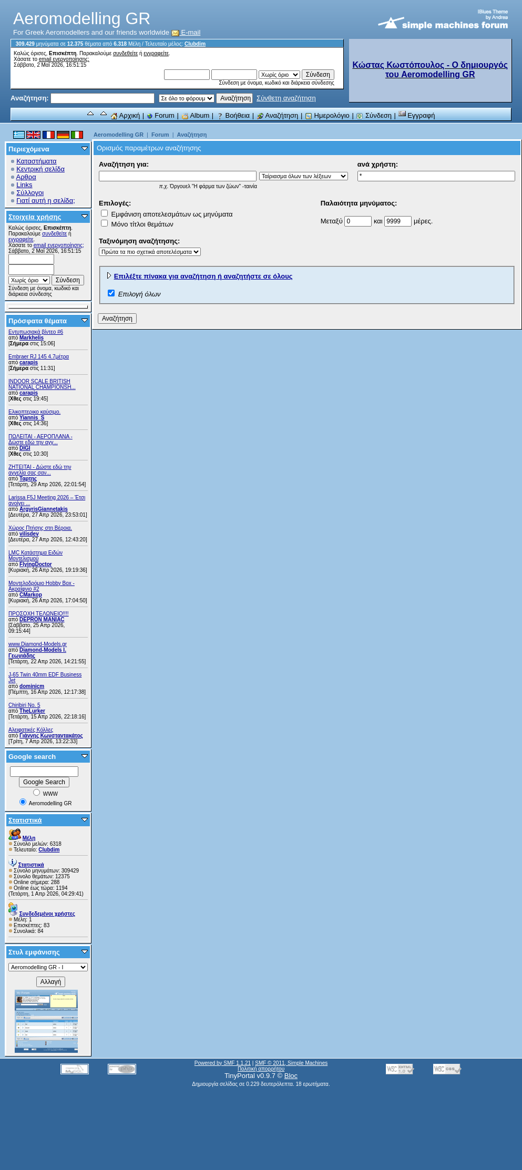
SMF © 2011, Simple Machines (291, 1063)
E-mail (186, 32)
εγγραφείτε (156, 53)
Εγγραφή (416, 115)
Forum (161, 115)
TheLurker (32, 711)
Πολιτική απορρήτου (261, 1069)
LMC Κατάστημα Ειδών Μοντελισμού (35, 555)
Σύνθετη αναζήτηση (286, 98)
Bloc (291, 1076)
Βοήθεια (233, 115)
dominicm (31, 686)
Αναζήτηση (278, 115)
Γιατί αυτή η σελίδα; (45, 200)
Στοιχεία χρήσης (35, 217)
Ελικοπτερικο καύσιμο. (34, 412)
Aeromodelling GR (119, 134)
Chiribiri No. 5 (24, 705)
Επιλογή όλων (139, 294)
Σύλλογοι (30, 193)
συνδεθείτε (125, 53)
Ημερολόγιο (327, 115)
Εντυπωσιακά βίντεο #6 (35, 332)
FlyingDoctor (35, 564)
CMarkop (30, 595)
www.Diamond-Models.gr (37, 644)
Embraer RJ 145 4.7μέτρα (38, 357)
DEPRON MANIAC (42, 619)
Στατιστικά (25, 820)
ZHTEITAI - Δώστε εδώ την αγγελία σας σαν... (39, 470)
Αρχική (125, 115)
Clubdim (195, 44)
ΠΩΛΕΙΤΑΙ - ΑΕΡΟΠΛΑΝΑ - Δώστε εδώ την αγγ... (40, 439)
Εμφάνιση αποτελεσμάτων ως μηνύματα (167, 214)
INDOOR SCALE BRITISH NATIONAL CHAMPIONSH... (42, 384)
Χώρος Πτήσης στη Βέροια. (40, 528)
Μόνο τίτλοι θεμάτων (137, 224)
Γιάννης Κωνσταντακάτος (51, 735)
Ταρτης (28, 478)
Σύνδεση (374, 115)
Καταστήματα (36, 161)
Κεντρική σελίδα (40, 169)
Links (24, 185)
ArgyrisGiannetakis (43, 509)
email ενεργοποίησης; (64, 59)
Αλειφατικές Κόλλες (30, 730)
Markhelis (31, 338)
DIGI (24, 448)
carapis (28, 362)
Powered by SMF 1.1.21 (223, 1063)
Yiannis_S (31, 417)
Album (195, 115)
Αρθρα (26, 177)
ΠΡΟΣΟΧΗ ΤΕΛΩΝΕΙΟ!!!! (38, 614)
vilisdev (29, 534)
